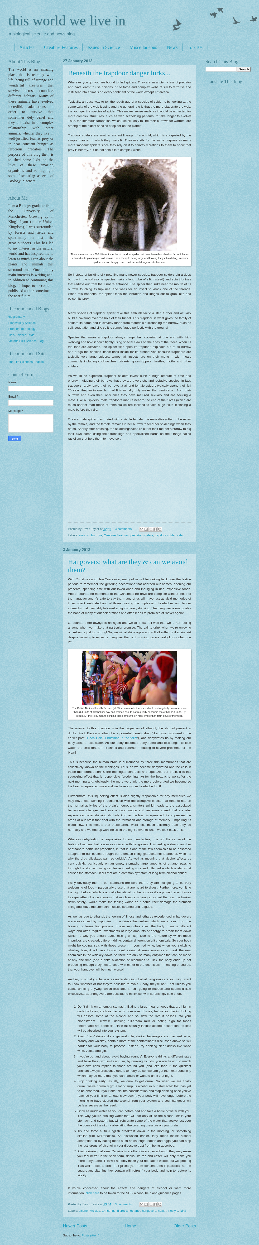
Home (130, 1226)
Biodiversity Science (22, 323)
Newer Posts (75, 1226)
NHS (183, 1210)
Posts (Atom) (90, 1235)
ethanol (135, 1210)
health (162, 1210)
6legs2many (16, 316)
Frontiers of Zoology (22, 329)
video (180, 535)
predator (136, 535)
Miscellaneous (143, 47)
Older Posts (185, 1226)
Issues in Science (103, 47)
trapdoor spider (165, 535)
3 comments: (124, 529)
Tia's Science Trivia (21, 335)
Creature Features (61, 47)
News (172, 47)
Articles (26, 47)
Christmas (108, 1210)
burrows (96, 535)
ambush (84, 535)
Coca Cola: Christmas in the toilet (112, 738)
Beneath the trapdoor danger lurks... (119, 73)
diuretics (123, 1210)
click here (92, 1193)
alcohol (83, 1210)
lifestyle (173, 1210)
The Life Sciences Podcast (26, 362)
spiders (148, 535)
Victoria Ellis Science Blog (26, 341)
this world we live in (66, 20)
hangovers (149, 1210)
